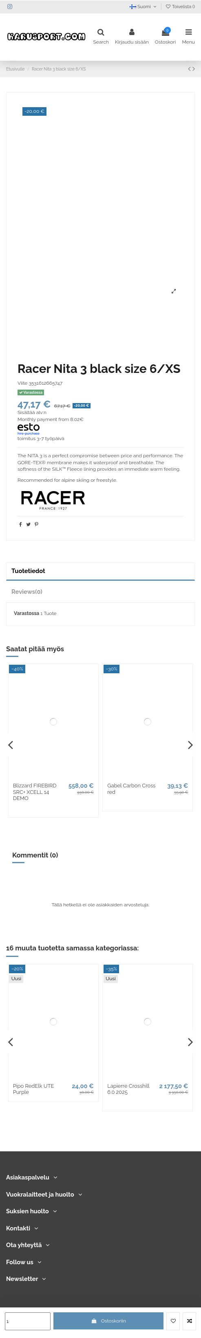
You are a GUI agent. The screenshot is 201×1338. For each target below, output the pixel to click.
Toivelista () (180, 6)
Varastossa (26, 613)
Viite (22, 383)
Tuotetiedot (28, 570)
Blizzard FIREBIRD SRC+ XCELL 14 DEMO (35, 792)
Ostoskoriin (108, 1321)
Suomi (143, 6)
